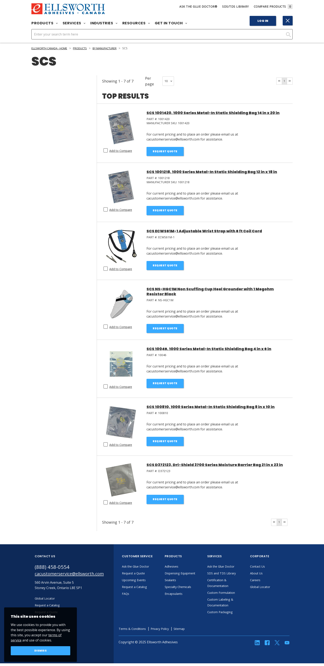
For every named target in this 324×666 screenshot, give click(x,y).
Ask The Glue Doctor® (198, 6)
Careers (267, 583)
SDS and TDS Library (234, 576)
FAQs (136, 596)
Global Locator (272, 589)
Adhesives (183, 569)
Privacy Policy (175, 631)
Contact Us (269, 569)
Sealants (181, 583)
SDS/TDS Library (235, 6)
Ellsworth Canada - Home (52, 48)
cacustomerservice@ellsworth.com (74, 577)
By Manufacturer (115, 48)
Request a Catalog (146, 589)
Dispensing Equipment (192, 576)
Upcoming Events (146, 583)
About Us (268, 576)
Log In (262, 21)
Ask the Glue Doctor (147, 569)
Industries (103, 23)
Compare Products (273, 6)
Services (74, 23)
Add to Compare (121, 150)
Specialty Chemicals (190, 589)
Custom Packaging (232, 615)
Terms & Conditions (144, 631)
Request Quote (165, 152)
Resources (136, 23)
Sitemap (196, 631)
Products (44, 23)
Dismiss (40, 650)
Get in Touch (171, 23)
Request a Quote (145, 576)
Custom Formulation (234, 595)
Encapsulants (185, 596)
